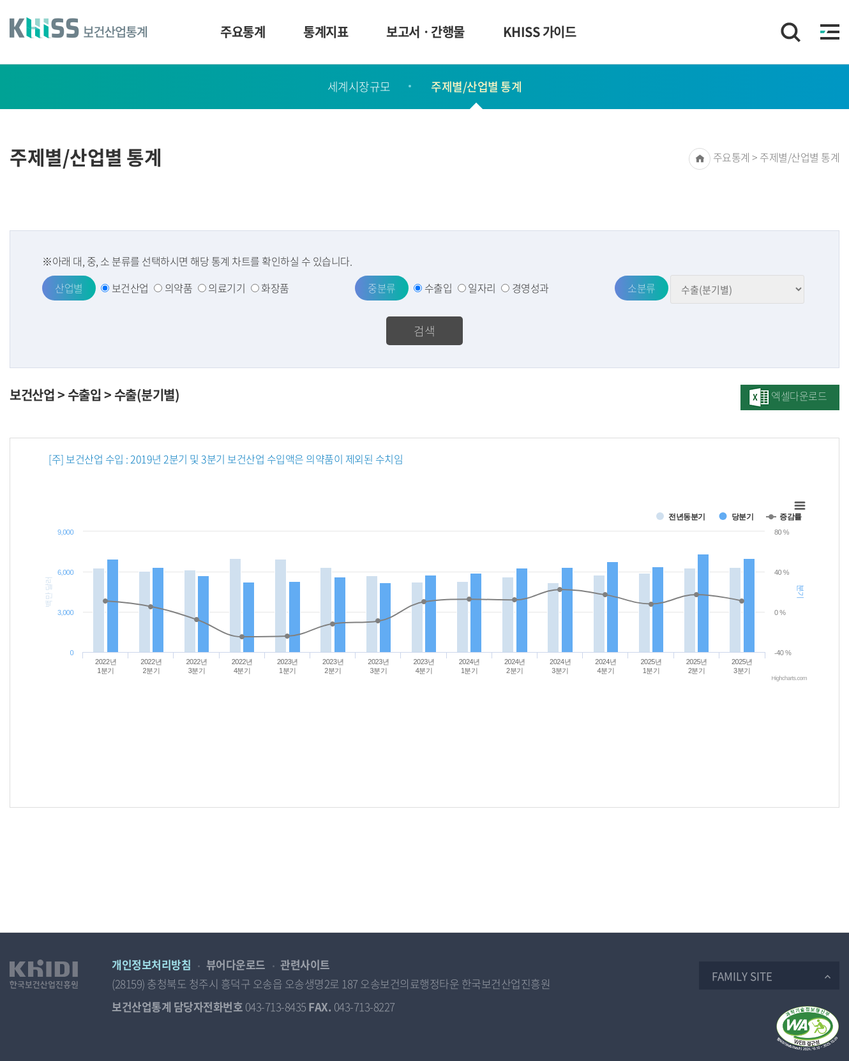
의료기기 (226, 287)
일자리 (482, 287)
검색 (424, 330)
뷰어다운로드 (236, 964)
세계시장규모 (359, 86)
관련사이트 (305, 964)
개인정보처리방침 (151, 964)
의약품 (179, 287)
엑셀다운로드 (799, 395)
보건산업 (130, 287)
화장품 (275, 287)
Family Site (742, 976)
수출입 (438, 287)
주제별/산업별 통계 (476, 86)
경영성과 (530, 287)
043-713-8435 (275, 1006)
